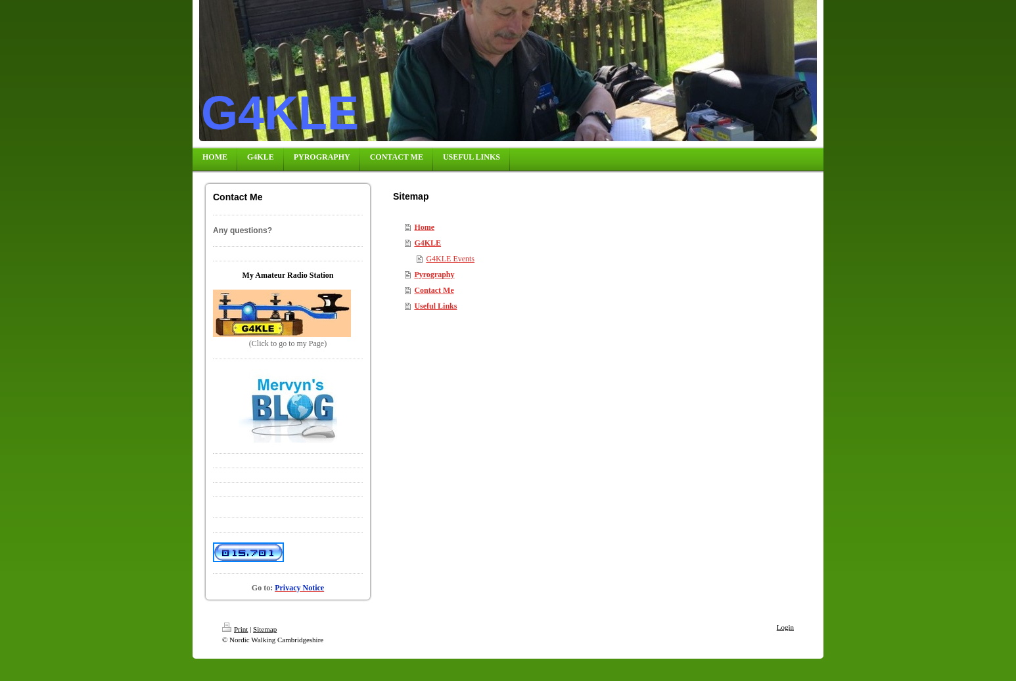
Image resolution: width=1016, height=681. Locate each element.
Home (424, 227)
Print (235, 629)
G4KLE (427, 243)
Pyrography (434, 274)
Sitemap (265, 629)
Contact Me (433, 290)
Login (785, 627)
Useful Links (435, 306)
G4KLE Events (450, 258)
